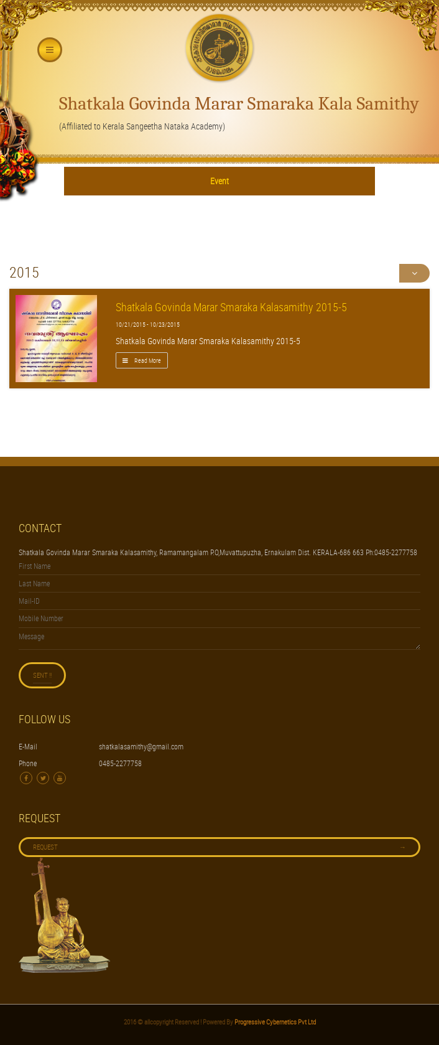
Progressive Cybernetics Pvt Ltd (274, 1021)
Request (219, 847)
